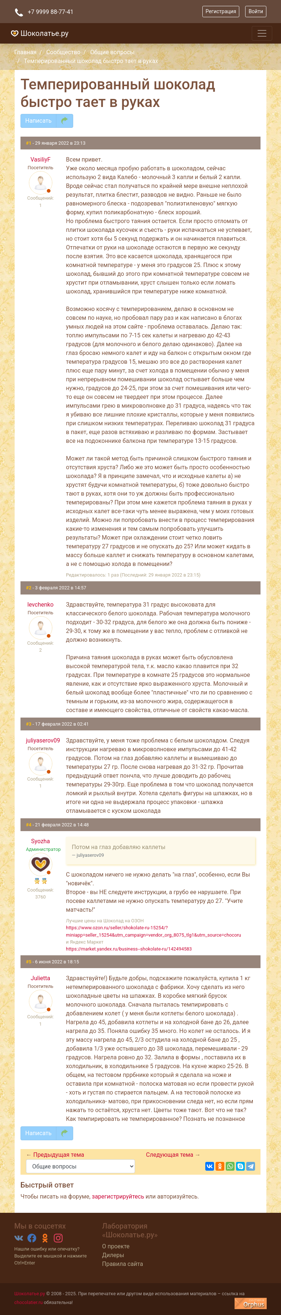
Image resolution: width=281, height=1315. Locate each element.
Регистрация (221, 11)
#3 (29, 724)
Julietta (40, 978)
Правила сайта (122, 1263)
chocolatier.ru (28, 1302)
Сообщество (63, 52)
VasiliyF (40, 159)
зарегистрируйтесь (118, 1196)
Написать (38, 120)
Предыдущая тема (58, 1154)
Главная (25, 52)
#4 (29, 824)
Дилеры (113, 1255)
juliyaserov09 (40, 740)
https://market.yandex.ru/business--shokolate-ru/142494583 (129, 949)
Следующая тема (170, 1154)
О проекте (116, 1246)
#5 (29, 961)
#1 (29, 143)
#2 (29, 587)
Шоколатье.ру (38, 33)
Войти (255, 11)
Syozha (40, 841)
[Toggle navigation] (262, 33)
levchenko (40, 604)
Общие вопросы (112, 52)
